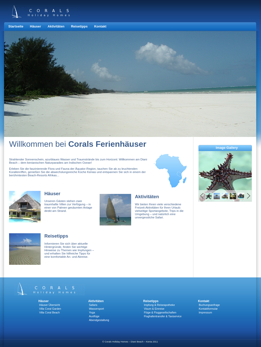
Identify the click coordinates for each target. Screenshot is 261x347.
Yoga (92, 312)
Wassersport (96, 308)
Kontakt (100, 26)
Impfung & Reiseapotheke (159, 304)
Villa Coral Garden (50, 308)
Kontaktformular (208, 308)
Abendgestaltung (99, 320)
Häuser (35, 26)
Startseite (15, 26)
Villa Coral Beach (49, 312)
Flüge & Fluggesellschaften (160, 312)
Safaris (93, 304)
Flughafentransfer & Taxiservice (163, 316)
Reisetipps (79, 26)
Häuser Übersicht (49, 304)
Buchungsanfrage (209, 304)
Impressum (205, 312)
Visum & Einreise (154, 308)
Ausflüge (94, 316)
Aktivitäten (56, 26)
